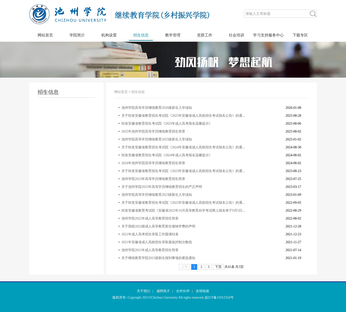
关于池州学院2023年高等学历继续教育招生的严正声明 (161, 187)
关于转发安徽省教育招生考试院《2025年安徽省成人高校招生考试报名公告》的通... (183, 115)
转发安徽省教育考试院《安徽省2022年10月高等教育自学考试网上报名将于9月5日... (183, 210)
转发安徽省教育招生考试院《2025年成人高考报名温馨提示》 (166, 123)
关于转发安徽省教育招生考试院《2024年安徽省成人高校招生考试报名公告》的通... (183, 147)
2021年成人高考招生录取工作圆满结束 (150, 234)
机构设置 (109, 35)
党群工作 (204, 35)
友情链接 (202, 291)
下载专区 (300, 35)
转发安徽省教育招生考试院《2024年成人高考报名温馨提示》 (166, 155)
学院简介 (77, 35)
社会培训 (236, 35)
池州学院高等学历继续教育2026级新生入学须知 (156, 108)
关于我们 (143, 291)
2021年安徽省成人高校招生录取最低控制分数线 (156, 242)
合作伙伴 (183, 291)
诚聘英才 (163, 291)
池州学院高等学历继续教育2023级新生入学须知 (156, 194)
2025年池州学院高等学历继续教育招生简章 (153, 131)
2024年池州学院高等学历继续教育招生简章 (153, 163)
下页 (218, 267)
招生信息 (141, 35)
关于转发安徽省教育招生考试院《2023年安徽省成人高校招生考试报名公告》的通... (183, 171)
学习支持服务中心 (268, 35)
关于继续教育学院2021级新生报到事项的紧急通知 (158, 258)
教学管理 (172, 35)
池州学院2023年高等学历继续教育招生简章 (153, 179)
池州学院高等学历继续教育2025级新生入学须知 (156, 139)
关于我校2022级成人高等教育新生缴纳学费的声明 (158, 226)
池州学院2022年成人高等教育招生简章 (150, 218)
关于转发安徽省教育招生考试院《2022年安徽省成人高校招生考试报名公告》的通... (183, 202)
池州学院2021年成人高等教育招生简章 (150, 250)
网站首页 (45, 35)
